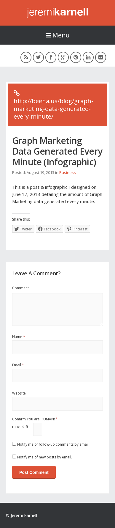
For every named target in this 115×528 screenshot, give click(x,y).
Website (19, 393)
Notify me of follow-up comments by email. (53, 444)
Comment (20, 287)
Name (18, 336)
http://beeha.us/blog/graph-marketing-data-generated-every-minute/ (53, 108)
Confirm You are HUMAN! (35, 419)
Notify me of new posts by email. (44, 457)
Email (18, 364)
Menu (58, 35)
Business (67, 172)
